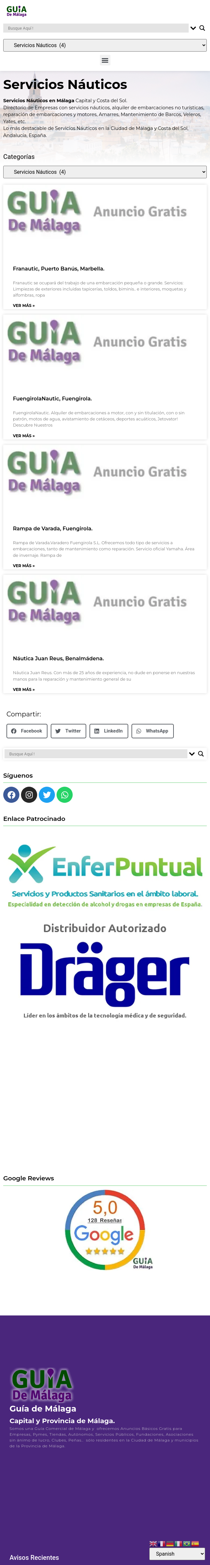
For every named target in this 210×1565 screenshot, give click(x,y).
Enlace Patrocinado (34, 823)
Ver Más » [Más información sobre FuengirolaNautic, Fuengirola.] (24, 439)
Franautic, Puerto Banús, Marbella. (58, 273)
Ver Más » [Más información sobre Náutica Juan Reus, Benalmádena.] (24, 693)
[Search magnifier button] (202, 28)
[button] (105, 60)
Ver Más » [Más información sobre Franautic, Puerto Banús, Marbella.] (24, 309)
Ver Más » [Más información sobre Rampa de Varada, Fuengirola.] (24, 569)
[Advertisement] (60, 1103)
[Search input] (97, 28)
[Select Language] (177, 1554)
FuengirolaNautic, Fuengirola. (52, 402)
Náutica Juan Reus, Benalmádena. (58, 663)
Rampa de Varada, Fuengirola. (52, 533)
